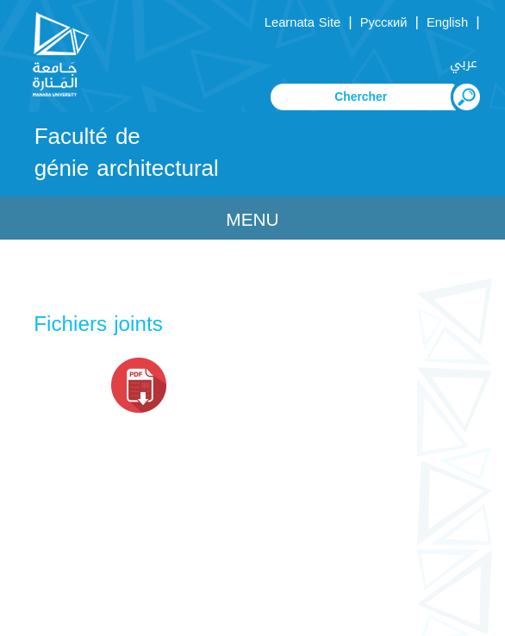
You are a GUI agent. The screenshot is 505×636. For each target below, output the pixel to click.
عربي (463, 63)
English (447, 22)
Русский (384, 22)
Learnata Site (302, 22)
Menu (252, 220)
